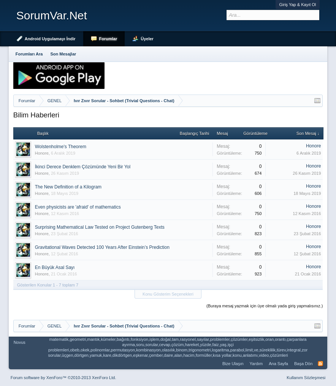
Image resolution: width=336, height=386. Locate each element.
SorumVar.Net (51, 15)
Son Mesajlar (63, 54)
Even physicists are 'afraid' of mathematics (78, 207)
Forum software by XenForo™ (63, 377)
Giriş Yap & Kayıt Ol (297, 4)
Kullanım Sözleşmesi (306, 377)
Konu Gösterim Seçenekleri (168, 294)
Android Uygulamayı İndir (50, 38)
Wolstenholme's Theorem (60, 146)
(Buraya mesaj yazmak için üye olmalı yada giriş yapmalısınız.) (264, 306)
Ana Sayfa (278, 363)
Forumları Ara (29, 54)
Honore (42, 153)
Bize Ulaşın (233, 363)
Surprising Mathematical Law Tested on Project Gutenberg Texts (100, 227)
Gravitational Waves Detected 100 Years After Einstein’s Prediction (102, 247)
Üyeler (147, 38)
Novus (19, 342)
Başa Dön (303, 363)
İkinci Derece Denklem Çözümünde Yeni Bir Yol (82, 166)
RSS (320, 364)
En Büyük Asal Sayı (55, 267)
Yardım (256, 363)
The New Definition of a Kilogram (68, 187)
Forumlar (108, 38)
